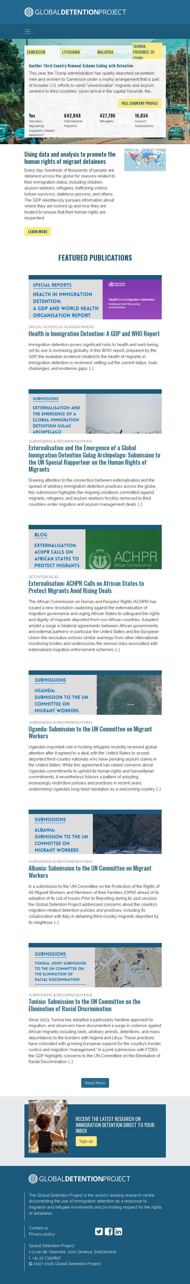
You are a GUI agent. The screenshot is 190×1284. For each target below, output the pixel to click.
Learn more (37, 231)
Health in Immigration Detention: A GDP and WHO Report (94, 333)
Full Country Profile (139, 103)
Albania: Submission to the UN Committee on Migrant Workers (90, 871)
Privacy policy (42, 1234)
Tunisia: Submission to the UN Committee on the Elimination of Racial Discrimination (84, 1005)
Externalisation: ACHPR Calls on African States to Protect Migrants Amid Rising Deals (86, 587)
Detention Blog (43, 577)
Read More (95, 1082)
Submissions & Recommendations (60, 441)
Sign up (86, 1141)
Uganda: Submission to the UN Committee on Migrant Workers (90, 732)
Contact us (39, 1227)
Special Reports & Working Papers (61, 327)
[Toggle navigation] (27, 31)
